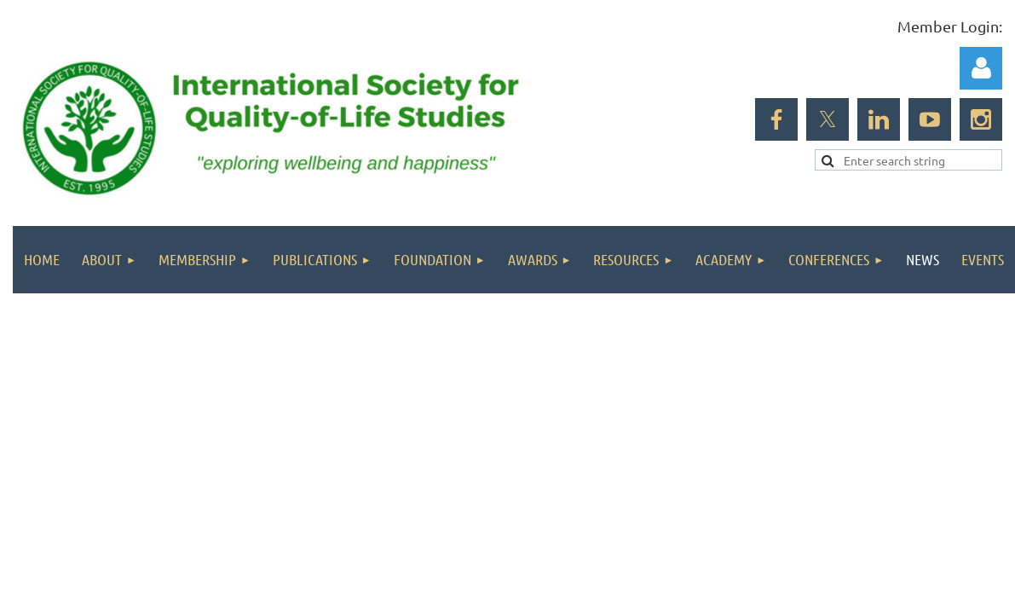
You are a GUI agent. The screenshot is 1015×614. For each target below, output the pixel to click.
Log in (981, 68)
